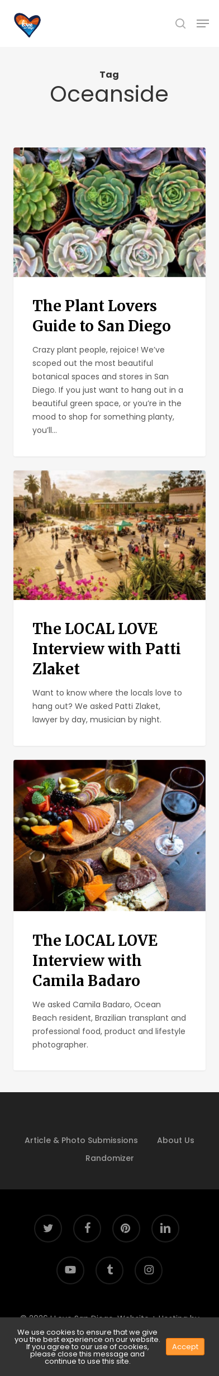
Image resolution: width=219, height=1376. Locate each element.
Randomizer (109, 1158)
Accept (185, 1346)
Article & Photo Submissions (81, 1140)
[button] (203, 23)
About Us (175, 1140)
